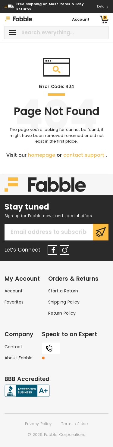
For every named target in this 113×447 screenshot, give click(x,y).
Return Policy (62, 313)
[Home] (19, 20)
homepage (42, 155)
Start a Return (63, 291)
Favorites (14, 302)
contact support (84, 155)
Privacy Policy (38, 424)
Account (14, 291)
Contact (13, 347)
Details (102, 6)
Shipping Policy (64, 302)
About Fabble (19, 358)
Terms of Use (74, 424)
